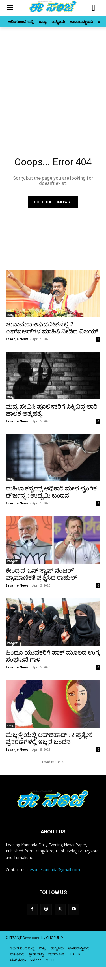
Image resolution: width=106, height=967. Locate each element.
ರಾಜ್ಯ (10, 315)
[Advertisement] (53, 83)
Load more (53, 761)
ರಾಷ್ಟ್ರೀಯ (12, 561)
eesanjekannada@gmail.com (53, 869)
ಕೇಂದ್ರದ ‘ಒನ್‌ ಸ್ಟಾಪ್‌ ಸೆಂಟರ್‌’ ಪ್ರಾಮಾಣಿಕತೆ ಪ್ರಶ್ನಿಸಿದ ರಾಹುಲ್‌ (41, 574)
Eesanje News (17, 339)
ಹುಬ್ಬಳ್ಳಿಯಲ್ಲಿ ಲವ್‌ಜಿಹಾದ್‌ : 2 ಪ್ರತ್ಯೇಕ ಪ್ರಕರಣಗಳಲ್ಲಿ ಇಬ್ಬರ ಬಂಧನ (49, 738)
